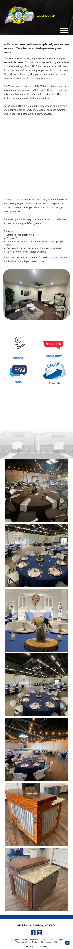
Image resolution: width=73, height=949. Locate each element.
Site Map (29, 941)
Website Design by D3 (34, 937)
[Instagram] (39, 927)
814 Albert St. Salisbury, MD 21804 (36, 920)
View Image (36, 473)
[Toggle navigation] (64, 31)
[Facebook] (33, 927)
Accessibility (41, 941)
